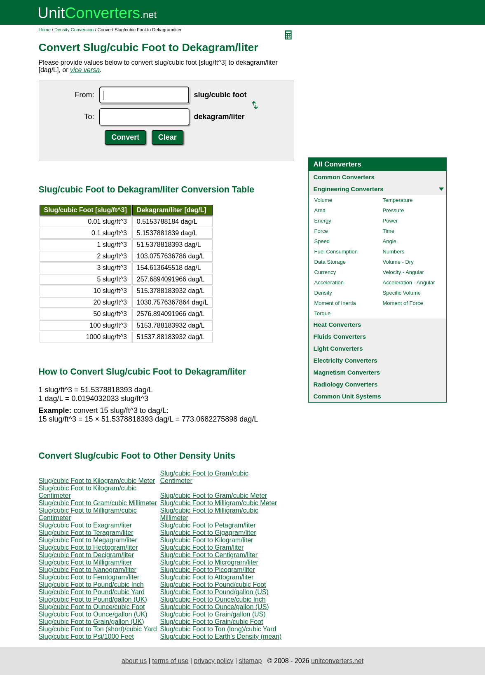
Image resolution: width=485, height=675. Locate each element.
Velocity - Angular (403, 272)
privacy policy (213, 660)
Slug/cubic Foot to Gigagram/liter (208, 532)
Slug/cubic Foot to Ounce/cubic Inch (213, 599)
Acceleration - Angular (409, 282)
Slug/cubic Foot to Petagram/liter (208, 525)
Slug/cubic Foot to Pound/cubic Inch (91, 584)
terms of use (170, 660)
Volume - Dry (398, 262)
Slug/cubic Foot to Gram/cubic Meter (213, 495)
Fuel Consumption (336, 251)
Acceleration (329, 282)
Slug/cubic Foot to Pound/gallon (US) (214, 591)
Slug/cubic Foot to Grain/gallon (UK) (91, 621)
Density (323, 293)
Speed (322, 241)
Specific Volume (402, 293)
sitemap (250, 660)
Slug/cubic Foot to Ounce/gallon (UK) (93, 614)
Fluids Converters (340, 336)
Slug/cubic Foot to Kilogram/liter (206, 540)
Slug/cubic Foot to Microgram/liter (209, 562)
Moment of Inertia (335, 303)
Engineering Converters (349, 188)
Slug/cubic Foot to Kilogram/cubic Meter (97, 480)
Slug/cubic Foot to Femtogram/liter (89, 577)
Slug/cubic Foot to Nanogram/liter (87, 569)
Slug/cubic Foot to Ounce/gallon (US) (214, 606)
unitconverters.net (337, 660)
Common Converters (344, 176)
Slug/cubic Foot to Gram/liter (202, 547)
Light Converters (338, 348)
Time (388, 231)
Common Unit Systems (347, 396)
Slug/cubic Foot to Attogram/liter (207, 577)
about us (134, 660)
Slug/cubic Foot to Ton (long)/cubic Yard (218, 629)
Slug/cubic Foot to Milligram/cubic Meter (218, 502)
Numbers (394, 251)
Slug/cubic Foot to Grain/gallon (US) (213, 614)
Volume (323, 200)
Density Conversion (74, 29)
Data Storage (330, 262)
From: (84, 95)
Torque (322, 313)
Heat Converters (337, 324)
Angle (389, 241)
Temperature (398, 200)
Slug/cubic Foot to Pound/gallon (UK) (93, 599)
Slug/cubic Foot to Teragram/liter (86, 532)
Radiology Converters (346, 384)
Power (390, 221)
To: (89, 116)
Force (321, 231)
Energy (322, 221)
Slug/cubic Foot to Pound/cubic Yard (92, 591)
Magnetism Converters (347, 372)
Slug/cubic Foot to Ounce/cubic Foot (92, 606)
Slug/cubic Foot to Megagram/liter (88, 540)
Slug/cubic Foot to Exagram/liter (85, 525)
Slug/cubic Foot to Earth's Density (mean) (221, 636)
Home (45, 29)
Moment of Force (403, 303)
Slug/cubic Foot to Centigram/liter (209, 554)
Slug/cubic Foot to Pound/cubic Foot (213, 584)
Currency (325, 272)
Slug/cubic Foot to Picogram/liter (207, 569)
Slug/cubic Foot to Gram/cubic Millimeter (98, 502)
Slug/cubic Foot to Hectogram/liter (88, 547)
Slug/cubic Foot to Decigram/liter (86, 554)
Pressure (393, 210)
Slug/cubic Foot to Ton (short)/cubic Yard (98, 629)
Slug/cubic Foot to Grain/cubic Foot (211, 621)
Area (320, 210)
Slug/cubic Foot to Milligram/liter (85, 562)
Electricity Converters (345, 360)
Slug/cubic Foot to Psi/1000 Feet (86, 636)
